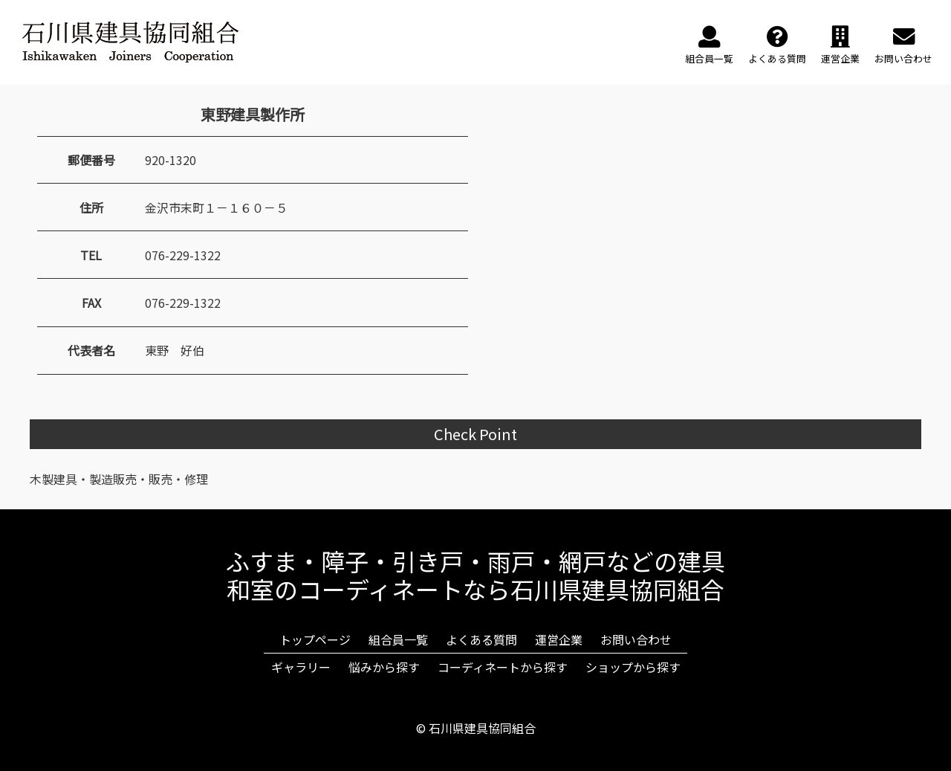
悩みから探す (384, 667)
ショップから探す (633, 667)
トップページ (315, 639)
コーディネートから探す (503, 667)
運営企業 (558, 639)
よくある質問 (481, 639)
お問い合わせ (636, 639)
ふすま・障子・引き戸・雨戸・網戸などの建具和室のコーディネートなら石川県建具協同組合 (475, 574)
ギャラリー (301, 667)
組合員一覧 (398, 639)
